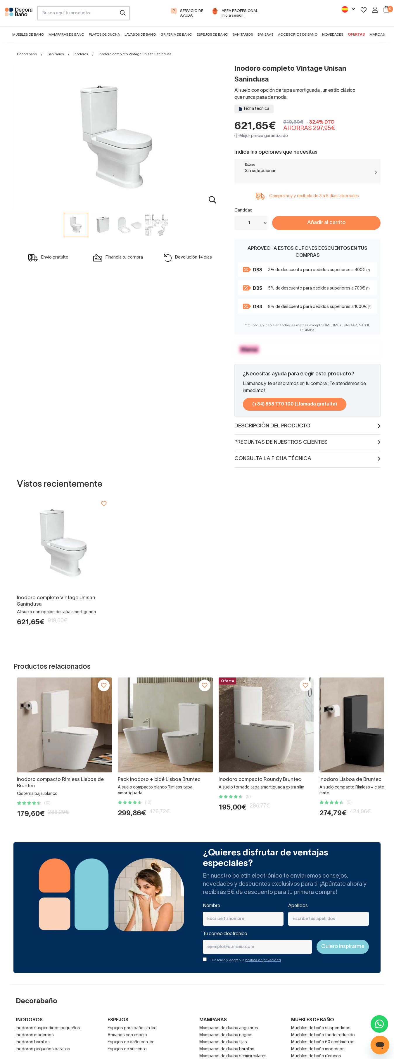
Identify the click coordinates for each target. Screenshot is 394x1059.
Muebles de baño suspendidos (320, 1028)
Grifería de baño (176, 34)
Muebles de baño (28, 34)
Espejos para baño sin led (132, 1028)
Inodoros (81, 54)
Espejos (118, 1020)
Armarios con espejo (127, 1035)
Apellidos (298, 906)
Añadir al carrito (326, 222)
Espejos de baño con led (131, 1042)
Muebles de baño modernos (318, 1049)
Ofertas (356, 34)
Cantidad (243, 210)
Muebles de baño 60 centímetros (323, 1042)
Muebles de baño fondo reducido (323, 1035)
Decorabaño (27, 54)
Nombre (211, 906)
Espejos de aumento (127, 1049)
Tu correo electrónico (225, 934)
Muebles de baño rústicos (316, 1056)
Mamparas (213, 1020)
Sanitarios (243, 34)
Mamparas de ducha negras (226, 1035)
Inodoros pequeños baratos (43, 1049)
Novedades (332, 34)
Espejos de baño (212, 34)
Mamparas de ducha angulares (228, 1028)
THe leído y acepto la (245, 960)
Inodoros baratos (33, 1042)
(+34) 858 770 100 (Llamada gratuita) (294, 404)
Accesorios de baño (297, 34)
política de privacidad (263, 960)
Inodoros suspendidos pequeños (48, 1028)
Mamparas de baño (66, 34)
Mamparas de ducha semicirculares (233, 1056)
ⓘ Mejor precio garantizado (261, 136)
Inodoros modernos (35, 1035)
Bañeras (265, 34)
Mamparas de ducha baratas (226, 1049)
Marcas (377, 34)
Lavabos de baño (140, 34)
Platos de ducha (104, 34)
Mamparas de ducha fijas (223, 1042)
